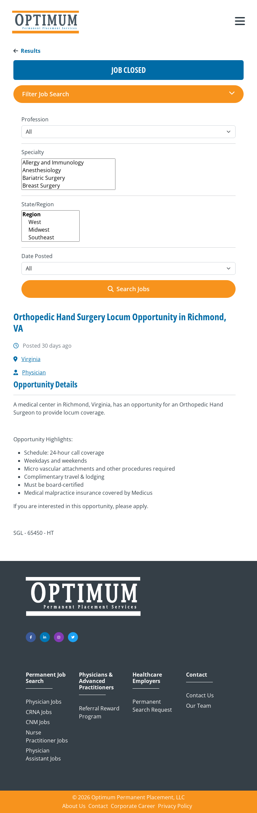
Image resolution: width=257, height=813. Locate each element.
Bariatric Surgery (68, 178)
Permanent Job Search (46, 678)
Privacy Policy (175, 806)
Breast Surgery (68, 186)
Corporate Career (133, 806)
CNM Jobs (38, 722)
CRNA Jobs (39, 712)
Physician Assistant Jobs (43, 754)
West (50, 222)
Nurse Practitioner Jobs (47, 736)
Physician (34, 372)
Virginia (30, 359)
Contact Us (200, 695)
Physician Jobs (44, 701)
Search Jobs (129, 289)
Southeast (50, 237)
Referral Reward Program (99, 712)
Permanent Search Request (152, 705)
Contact (196, 675)
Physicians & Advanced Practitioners (96, 681)
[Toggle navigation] (240, 22)
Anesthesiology (68, 170)
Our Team (198, 705)
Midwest (50, 230)
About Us (74, 806)
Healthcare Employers (147, 678)
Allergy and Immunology (68, 162)
